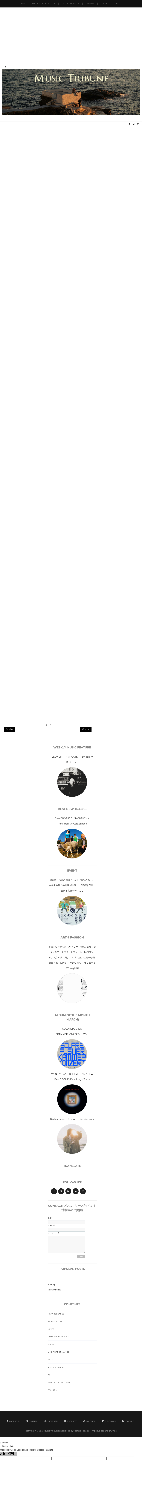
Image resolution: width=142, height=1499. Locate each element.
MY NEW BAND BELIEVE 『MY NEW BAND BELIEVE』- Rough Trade (72, 1076)
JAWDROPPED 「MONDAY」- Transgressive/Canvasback (72, 821)
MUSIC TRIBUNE (51, 1431)
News (51, 1329)
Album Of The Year (59, 1382)
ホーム (48, 725)
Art (50, 1375)
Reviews (90, 4)
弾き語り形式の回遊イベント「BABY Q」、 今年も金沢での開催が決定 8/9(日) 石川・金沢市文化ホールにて (72, 885)
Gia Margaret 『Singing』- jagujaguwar (72, 1119)
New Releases (56, 1314)
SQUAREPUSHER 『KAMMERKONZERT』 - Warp (72, 1031)
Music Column (56, 1367)
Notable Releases (58, 1337)
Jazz (50, 1359)
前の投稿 (85, 729)
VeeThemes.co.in (81, 1431)
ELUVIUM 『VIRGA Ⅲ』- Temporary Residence (72, 759)
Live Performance (58, 1352)
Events (104, 4)
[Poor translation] (12, 1454)
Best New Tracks (70, 4)
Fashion (52, 1390)
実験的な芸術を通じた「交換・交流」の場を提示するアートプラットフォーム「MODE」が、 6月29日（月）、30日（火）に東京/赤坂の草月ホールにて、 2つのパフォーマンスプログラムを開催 (72, 957)
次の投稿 (9, 729)
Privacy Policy (54, 1290)
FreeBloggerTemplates (104, 1431)
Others (118, 4)
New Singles (55, 1321)
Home (23, 4)
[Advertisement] (71, 33)
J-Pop (51, 1344)
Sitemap (51, 1284)
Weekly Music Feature (43, 4)
